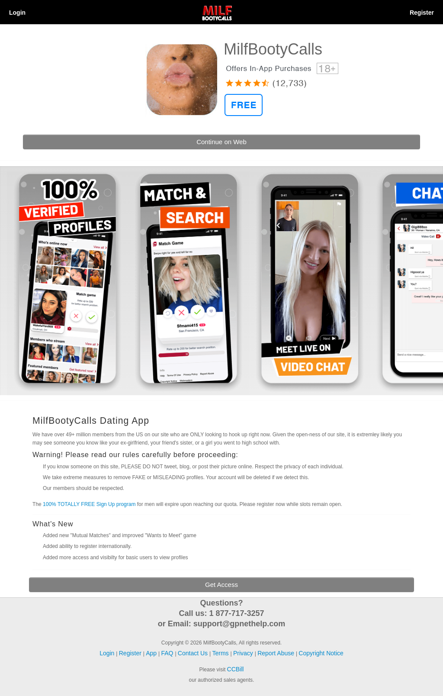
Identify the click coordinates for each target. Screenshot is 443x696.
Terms (221, 653)
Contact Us (193, 653)
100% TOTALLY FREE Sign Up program (89, 504)
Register (422, 12)
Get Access (221, 584)
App (152, 653)
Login (17, 12)
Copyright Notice (321, 653)
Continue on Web (221, 141)
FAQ (168, 653)
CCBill (235, 669)
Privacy (244, 653)
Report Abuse (276, 653)
